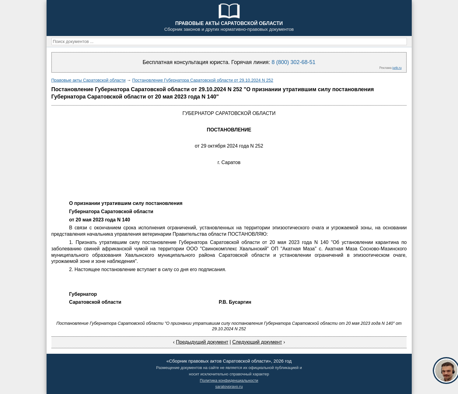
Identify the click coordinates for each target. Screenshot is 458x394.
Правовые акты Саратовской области (88, 80)
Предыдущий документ (202, 342)
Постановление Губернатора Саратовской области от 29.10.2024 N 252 (202, 80)
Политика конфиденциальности (229, 380)
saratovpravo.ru (229, 386)
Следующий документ (257, 342)
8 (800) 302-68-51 (293, 62)
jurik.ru (396, 68)
